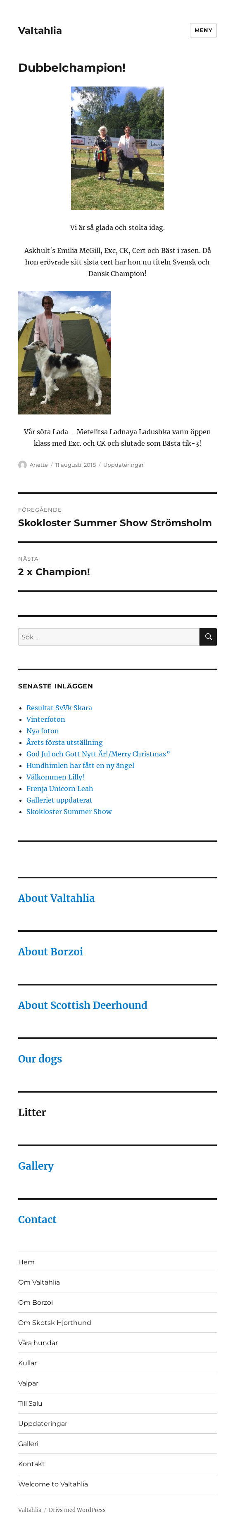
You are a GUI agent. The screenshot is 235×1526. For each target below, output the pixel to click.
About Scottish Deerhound (82, 1005)
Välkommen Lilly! (55, 777)
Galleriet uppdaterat (59, 800)
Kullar (27, 1363)
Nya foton (42, 731)
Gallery (36, 1166)
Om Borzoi (35, 1302)
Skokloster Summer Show (69, 811)
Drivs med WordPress (77, 1510)
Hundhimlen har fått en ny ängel (80, 765)
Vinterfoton (45, 719)
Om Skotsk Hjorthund (54, 1323)
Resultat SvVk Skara (59, 708)
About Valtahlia (56, 898)
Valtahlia (40, 30)
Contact (37, 1219)
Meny (203, 30)
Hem (26, 1262)
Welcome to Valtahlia (53, 1484)
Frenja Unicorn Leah (59, 788)
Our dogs (40, 1059)
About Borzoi (50, 952)
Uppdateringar (123, 464)
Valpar (28, 1383)
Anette (39, 464)
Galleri (28, 1444)
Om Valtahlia (39, 1282)
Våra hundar (38, 1343)
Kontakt (31, 1464)
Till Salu (30, 1403)
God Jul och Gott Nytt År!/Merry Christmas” (98, 754)
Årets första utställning (64, 742)
